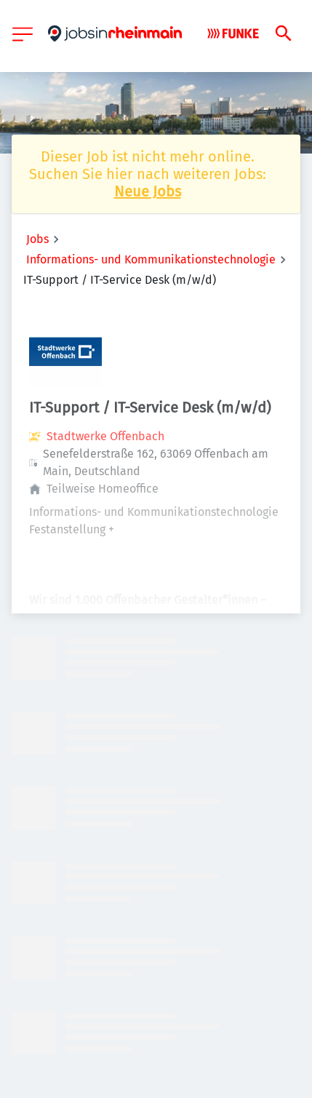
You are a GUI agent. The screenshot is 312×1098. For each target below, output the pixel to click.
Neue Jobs (147, 191)
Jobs (37, 239)
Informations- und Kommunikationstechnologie (151, 259)
